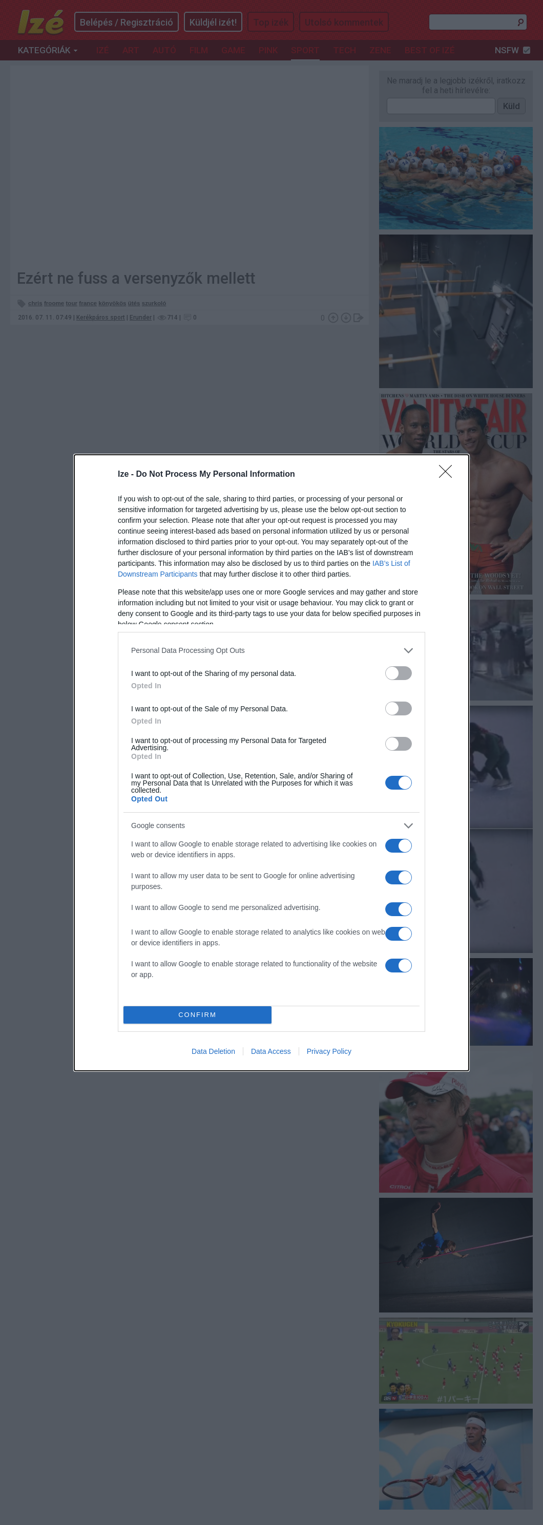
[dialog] (271, 763)
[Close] (448, 474)
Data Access (271, 1051)
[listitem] (271, 650)
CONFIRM (197, 1014)
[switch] (398, 673)
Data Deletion (213, 1051)
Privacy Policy (329, 1051)
